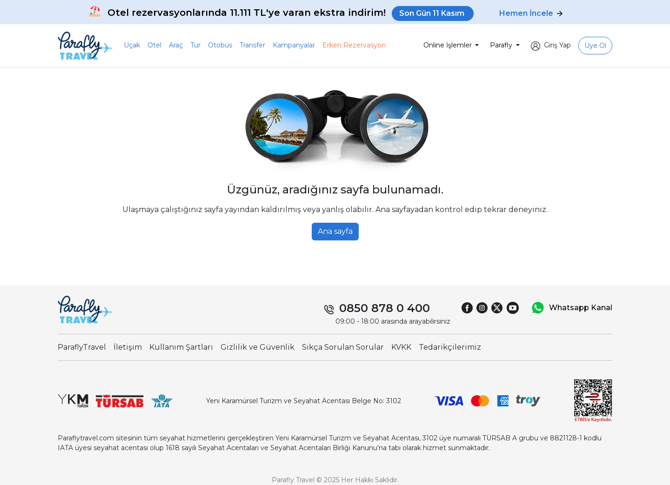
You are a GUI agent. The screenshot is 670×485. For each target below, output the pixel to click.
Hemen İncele (531, 13)
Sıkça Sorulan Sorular (343, 347)
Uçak (132, 45)
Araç (176, 45)
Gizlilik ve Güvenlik (258, 347)
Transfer (252, 45)
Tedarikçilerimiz (450, 347)
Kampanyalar (294, 45)
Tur (195, 45)
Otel (154, 45)
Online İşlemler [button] (448, 45)
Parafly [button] (502, 45)
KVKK (401, 347)
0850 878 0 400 (384, 308)
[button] (551, 45)
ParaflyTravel (82, 347)
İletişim (128, 347)
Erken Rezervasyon (354, 45)
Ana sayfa (335, 231)
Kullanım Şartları (181, 347)
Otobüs (220, 45)
